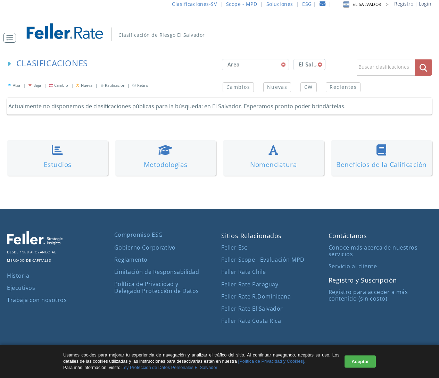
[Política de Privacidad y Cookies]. (271, 361)
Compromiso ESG (138, 234)
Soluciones (279, 4)
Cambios (238, 87)
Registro (403, 3)
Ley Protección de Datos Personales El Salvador (168, 367)
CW (308, 87)
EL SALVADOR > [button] (365, 4)
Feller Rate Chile (243, 272)
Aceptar (360, 361)
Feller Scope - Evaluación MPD (263, 259)
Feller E (234, 247)
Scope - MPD (241, 4)
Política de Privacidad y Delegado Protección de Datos (156, 287)
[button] (11, 38)
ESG (307, 4)
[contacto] (323, 4)
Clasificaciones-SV (194, 4)
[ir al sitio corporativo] (35, 243)
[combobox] (255, 64)
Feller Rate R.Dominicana (256, 296)
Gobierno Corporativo (145, 247)
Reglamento (131, 259)
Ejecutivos (21, 288)
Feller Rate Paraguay (249, 284)
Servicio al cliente (353, 266)
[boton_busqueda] (423, 67)
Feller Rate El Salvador (252, 308)
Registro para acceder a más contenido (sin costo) (368, 295)
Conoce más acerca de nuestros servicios (373, 251)
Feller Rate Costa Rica (251, 321)
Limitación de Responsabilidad (156, 272)
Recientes (343, 87)
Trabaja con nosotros (37, 300)
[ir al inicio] (69, 30)
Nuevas (277, 87)
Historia (18, 275)
